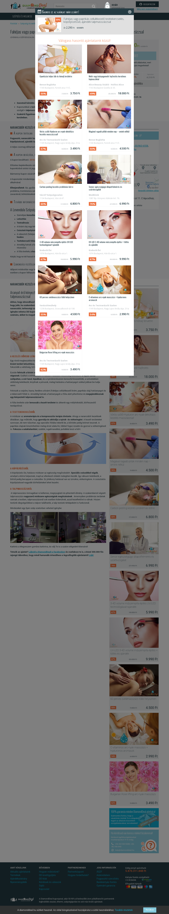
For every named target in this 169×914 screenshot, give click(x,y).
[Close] (129, 12)
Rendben (150, 910)
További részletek (124, 910)
